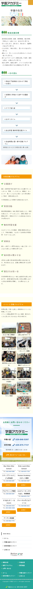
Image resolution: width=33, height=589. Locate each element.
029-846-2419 (10, 505)
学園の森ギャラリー (10, 542)
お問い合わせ (7, 568)
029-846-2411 (25, 505)
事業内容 (5, 562)
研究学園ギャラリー (10, 546)
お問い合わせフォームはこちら (16, 455)
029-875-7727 (22, 445)
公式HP (8, 485)
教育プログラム (7, 565)
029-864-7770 (10, 521)
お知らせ (7, 549)
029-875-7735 (25, 471)
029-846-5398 (10, 471)
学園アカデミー (14, 581)
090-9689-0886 (10, 508)
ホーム (6, 538)
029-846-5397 (22, 439)
